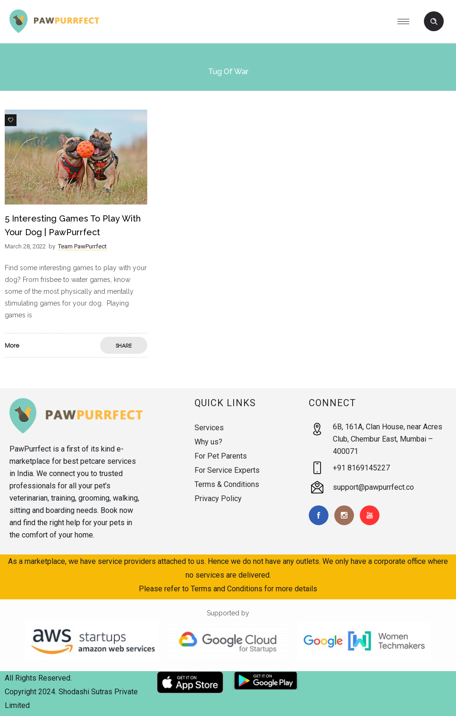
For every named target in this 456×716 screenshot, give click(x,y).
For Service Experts (227, 470)
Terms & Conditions (226, 484)
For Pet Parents (220, 456)
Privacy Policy (218, 498)
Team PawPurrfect (82, 246)
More (12, 345)
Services (209, 427)
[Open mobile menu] (406, 21)
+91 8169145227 (361, 467)
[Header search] (434, 21)
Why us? (208, 441)
